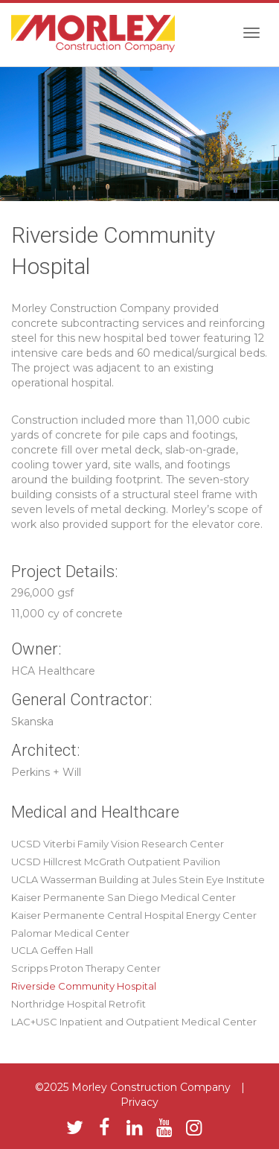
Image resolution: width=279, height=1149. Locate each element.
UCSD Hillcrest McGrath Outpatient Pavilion (115, 862)
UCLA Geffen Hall (52, 950)
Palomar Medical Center (70, 933)
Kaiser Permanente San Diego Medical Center (123, 897)
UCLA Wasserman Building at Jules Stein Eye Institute (138, 879)
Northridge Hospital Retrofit (78, 1004)
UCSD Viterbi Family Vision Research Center (117, 844)
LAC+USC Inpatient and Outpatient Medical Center (134, 1022)
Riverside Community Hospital (83, 986)
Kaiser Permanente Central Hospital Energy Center (134, 915)
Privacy (139, 1102)
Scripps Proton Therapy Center (86, 968)
